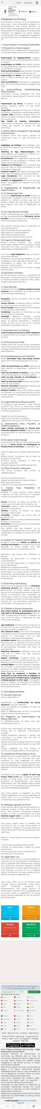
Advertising (20, 1036)
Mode (17, 3)
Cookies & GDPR (8, 1036)
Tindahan (23, 1033)
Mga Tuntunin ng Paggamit (19, 1039)
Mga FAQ (24, 1041)
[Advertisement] (20, 11)
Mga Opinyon (34, 1033)
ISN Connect (24, 1101)
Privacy (5, 1039)
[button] (2, 2)
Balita (4, 1033)
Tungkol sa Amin (31, 1036)
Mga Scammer (13, 1033)
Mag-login (28, 3)
